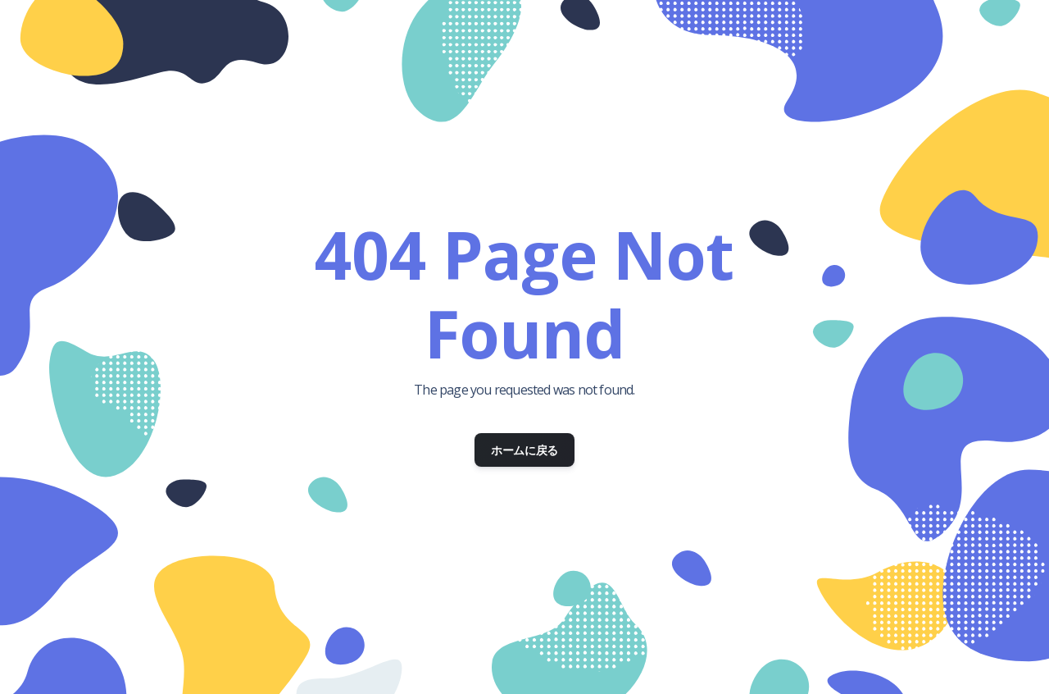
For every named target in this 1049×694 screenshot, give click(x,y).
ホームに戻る (524, 450)
